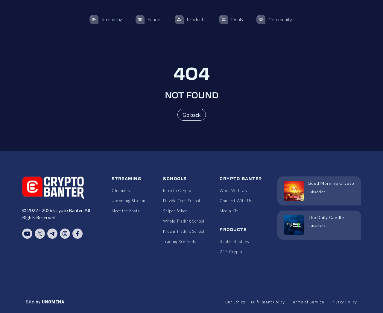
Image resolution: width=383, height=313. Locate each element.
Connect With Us (236, 200)
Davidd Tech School (181, 200)
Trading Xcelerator (180, 241)
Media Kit (229, 210)
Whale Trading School (183, 221)
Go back (192, 115)
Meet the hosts (126, 210)
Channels (121, 190)
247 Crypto (231, 251)
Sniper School (176, 210)
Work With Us (233, 190)
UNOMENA (53, 302)
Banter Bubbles (234, 241)
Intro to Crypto (177, 190)
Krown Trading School (183, 231)
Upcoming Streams (130, 200)
